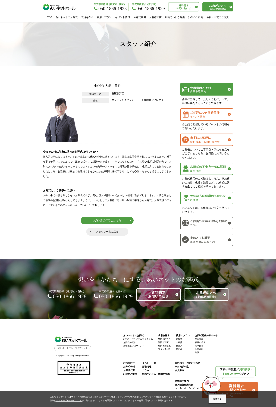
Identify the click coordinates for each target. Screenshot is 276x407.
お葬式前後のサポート (206, 335)
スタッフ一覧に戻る (107, 231)
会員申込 (179, 370)
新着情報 (146, 366)
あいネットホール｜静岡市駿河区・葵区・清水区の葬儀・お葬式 (61, 7)
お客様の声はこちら (107, 220)
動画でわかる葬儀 (175, 17)
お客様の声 (155, 17)
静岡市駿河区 (164, 339)
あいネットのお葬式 (66, 17)
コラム (145, 370)
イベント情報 (122, 17)
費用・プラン (104, 17)
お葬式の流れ (129, 342)
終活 (197, 352)
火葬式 (179, 346)
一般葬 (179, 342)
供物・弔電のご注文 (217, 17)
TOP (49, 17)
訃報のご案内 (195, 17)
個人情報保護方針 (184, 384)
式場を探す (87, 17)
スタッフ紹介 (164, 349)
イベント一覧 (149, 363)
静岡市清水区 (164, 346)
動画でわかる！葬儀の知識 (156, 374)
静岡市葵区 (163, 342)
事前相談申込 (182, 366)
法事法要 (199, 346)
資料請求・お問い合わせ (187, 363)
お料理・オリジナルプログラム (138, 339)
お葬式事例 (139, 17)
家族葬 (179, 339)
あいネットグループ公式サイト (73, 348)
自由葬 (179, 349)
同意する (217, 398)
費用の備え (200, 342)
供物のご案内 (182, 381)
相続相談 (199, 349)
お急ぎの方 (129, 363)
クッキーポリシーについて (188, 388)
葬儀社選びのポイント (133, 346)
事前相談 (199, 339)
